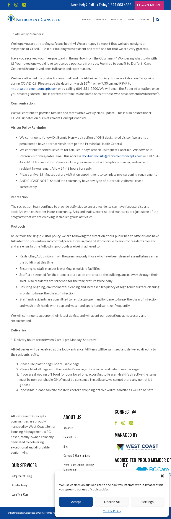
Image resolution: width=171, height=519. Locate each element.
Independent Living (22, 476)
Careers (130, 19)
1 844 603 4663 (119, 4)
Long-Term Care (20, 494)
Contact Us (144, 19)
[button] (162, 476)
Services (101, 19)
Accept (76, 502)
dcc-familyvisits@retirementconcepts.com (112, 156)
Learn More (149, 5)
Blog (66, 446)
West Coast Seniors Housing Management (79, 467)
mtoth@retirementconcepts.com (34, 88)
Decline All (112, 502)
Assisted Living (19, 485)
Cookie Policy (112, 511)
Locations (86, 19)
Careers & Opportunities (77, 455)
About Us (116, 19)
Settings (148, 502)
